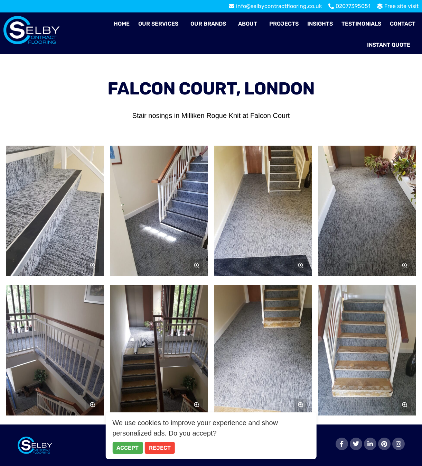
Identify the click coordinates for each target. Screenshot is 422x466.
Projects (284, 23)
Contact (402, 23)
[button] (160, 24)
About (247, 23)
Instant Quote (388, 45)
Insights (320, 23)
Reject (160, 448)
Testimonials (361, 23)
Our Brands (208, 23)
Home (122, 23)
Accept (127, 448)
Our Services (158, 23)
